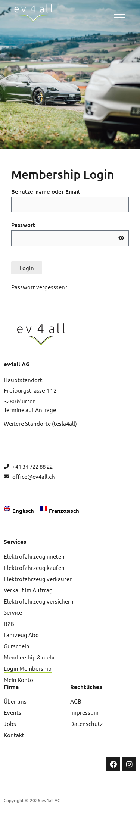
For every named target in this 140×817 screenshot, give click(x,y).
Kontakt (14, 734)
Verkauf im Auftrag (28, 589)
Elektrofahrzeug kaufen (34, 567)
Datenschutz (86, 723)
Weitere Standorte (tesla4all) (40, 423)
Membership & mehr (29, 657)
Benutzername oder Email (45, 191)
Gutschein (16, 645)
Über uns (15, 701)
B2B (9, 623)
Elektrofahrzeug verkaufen (38, 578)
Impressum (84, 712)
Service (13, 612)
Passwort (23, 224)
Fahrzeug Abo (21, 634)
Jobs (10, 723)
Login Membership (28, 668)
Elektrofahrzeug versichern (39, 601)
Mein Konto (18, 679)
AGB (75, 701)
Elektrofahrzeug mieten (34, 556)
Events (12, 712)
